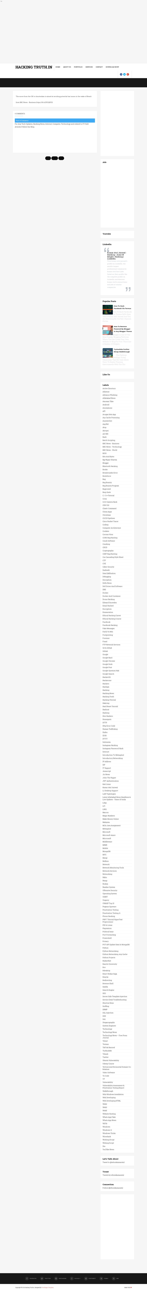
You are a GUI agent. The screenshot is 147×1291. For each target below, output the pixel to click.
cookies (106, 531)
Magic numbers (109, 816)
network (106, 864)
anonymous (107, 408)
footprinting (108, 635)
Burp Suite (107, 492)
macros (106, 812)
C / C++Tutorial (108, 495)
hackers (106, 684)
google (105, 654)
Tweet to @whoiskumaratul (114, 1162)
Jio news (106, 774)
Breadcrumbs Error (110, 473)
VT (104, 1079)
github (105, 651)
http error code (109, 726)
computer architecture (112, 528)
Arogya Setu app (109, 414)
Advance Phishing (110, 395)
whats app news (109, 1120)
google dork (107, 664)
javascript (107, 771)
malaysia (106, 822)
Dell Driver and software (112, 586)
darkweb (106, 570)
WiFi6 (105, 1123)
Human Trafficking (110, 729)
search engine (108, 990)
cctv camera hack (110, 502)
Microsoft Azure (109, 835)
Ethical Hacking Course (112, 619)
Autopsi (106, 431)
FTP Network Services (111, 645)
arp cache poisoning (111, 417)
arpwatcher (107, 421)
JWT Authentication (111, 781)
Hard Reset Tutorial (110, 706)
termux (106, 1044)
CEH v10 (106, 505)
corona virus (108, 534)
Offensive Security (110, 890)
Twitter (106, 1057)
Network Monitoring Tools (113, 868)
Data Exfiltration (109, 573)
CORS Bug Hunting (110, 538)
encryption (107, 609)
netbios (106, 861)
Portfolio (78, 67)
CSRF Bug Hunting (110, 554)
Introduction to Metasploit (113, 755)
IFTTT (105, 739)
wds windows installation (113, 1094)
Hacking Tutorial (109, 700)
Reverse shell (108, 983)
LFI (104, 806)
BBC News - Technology (112, 447)
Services (89, 67)
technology (107, 1029)
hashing (106, 713)
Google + (75, 1278)
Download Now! (112, 67)
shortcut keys (108, 1003)
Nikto (105, 877)
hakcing (106, 703)
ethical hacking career (112, 615)
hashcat (106, 709)
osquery (106, 900)
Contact (99, 67)
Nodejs (105, 884)
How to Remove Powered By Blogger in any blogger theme (123, 329)
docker (105, 593)
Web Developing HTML (112, 1101)
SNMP (105, 1009)
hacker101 (107, 677)
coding (105, 525)
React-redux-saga (110, 974)
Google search (108, 674)
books (105, 469)
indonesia (107, 742)
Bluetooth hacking (110, 466)
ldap (105, 803)
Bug (104, 479)
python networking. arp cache (115, 954)
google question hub (111, 671)
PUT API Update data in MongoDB (116, 944)
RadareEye (107, 961)
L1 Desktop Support (110, 791)
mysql (105, 858)
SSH (104, 1016)
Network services (110, 871)
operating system (110, 893)
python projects (109, 957)
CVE (104, 563)
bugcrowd (107, 489)
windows (106, 1127)
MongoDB (106, 851)
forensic (106, 638)
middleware (107, 842)
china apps (107, 512)
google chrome (109, 661)
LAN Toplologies (109, 794)
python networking (110, 951)
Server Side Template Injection (115, 996)
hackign (106, 687)
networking (107, 874)
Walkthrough (108, 1091)
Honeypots (107, 719)
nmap (105, 881)
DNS (104, 589)
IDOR (105, 735)
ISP (104, 765)
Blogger (106, 463)
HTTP (105, 723)
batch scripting (109, 440)
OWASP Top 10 (108, 903)
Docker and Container (112, 596)
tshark (105, 1054)
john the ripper (109, 778)
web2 (105, 1104)
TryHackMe (107, 1051)
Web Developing (109, 1097)
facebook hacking (110, 625)
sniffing (106, 1006)
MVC (104, 855)
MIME (105, 845)
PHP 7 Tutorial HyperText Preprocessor (112, 920)
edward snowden (110, 602)
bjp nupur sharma (110, 460)
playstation (107, 928)
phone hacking (109, 916)
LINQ (105, 809)
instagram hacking (110, 745)
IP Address (107, 761)
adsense (106, 392)
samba (105, 987)
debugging (107, 577)
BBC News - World (110, 450)
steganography (109, 1022)
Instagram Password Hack (113, 748)
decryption (107, 580)
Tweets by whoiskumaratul (113, 1175)
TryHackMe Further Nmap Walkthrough (122, 350)
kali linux (107, 784)
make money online (111, 819)
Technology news (110, 1032)
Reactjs (105, 977)
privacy (106, 941)
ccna (105, 499)
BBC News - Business (111, 443)
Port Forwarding (109, 935)
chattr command (109, 508)
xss (104, 1146)
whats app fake (109, 1117)
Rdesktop (106, 970)
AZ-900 (105, 434)
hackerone (107, 680)
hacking (106, 690)
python (105, 948)
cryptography (108, 551)
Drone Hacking (109, 599)
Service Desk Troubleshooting (114, 1000)
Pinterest (90, 1278)
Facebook (30, 1278)
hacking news (108, 693)
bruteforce (107, 476)
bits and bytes (108, 456)
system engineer (109, 1026)
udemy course (108, 1064)
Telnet (105, 1041)
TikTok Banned (109, 1047)
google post (107, 667)
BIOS (104, 453)
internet (106, 752)
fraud (105, 641)
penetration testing (110, 910)
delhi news (107, 583)
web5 (105, 1110)
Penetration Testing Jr (111, 913)
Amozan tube (108, 401)
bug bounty (107, 482)
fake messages (109, 628)
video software (109, 1072)
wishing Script (108, 1140)
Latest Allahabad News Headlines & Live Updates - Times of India (117, 798)
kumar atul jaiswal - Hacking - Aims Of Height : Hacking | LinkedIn (117, 255)
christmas (107, 515)
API (104, 411)
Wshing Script (108, 1143)
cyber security (108, 567)
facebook (106, 622)
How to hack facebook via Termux (122, 307)
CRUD (105, 547)
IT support (107, 768)
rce (104, 967)
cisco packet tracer (110, 521)
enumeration (108, 612)
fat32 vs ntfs (108, 632)
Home (58, 67)
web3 (105, 1107)
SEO (104, 993)
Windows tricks (109, 1133)
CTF (104, 560)
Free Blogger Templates (48, 1287)
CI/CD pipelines (109, 518)
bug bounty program (111, 486)
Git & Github (107, 648)
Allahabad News (109, 398)
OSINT (105, 897)
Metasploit (107, 829)
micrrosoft (107, 838)
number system (109, 887)
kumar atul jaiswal (110, 787)
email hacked (108, 606)
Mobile (105, 848)
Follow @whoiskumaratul (113, 1188)
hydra (105, 732)
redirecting (107, 980)
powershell (107, 938)
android (106, 405)
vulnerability (108, 1082)
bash (105, 437)
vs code (106, 1076)
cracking (106, 544)
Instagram (60, 1278)
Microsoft (106, 832)
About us (67, 67)
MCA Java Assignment (112, 825)
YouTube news (108, 1149)
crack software (109, 541)
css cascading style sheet (113, 557)
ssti (104, 1019)
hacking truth (108, 697)
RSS (115, 1278)
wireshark (107, 1136)
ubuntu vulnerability (111, 1060)
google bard (107, 658)
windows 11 (107, 1130)
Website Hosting (109, 1114)
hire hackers (108, 716)
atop (104, 427)
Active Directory (109, 388)
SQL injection (108, 1013)
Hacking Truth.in (33, 67)
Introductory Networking (113, 758)
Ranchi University (110, 964)
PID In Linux (107, 925)
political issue (108, 932)
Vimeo (103, 1278)
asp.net (106, 424)
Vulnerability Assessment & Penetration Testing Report (113, 1086)
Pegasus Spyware (109, 906)
